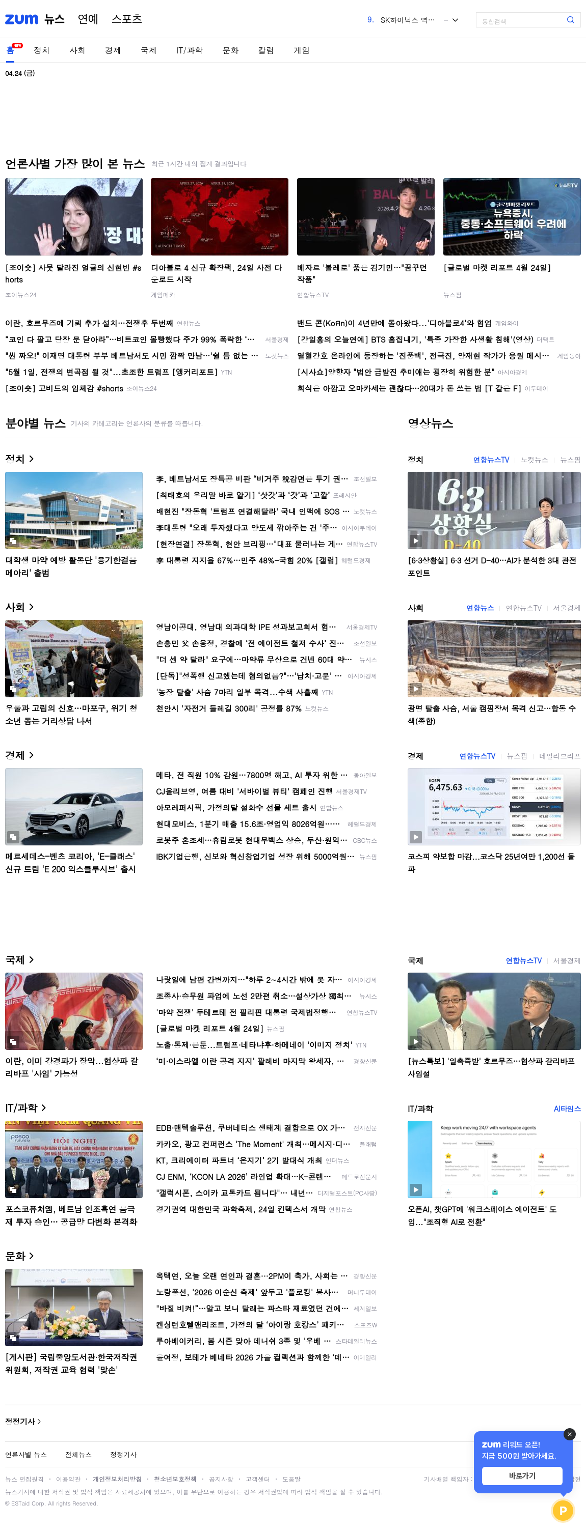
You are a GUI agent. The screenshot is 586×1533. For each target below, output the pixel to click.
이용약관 (68, 1478)
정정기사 (20, 1421)
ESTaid (20, 1503)
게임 (302, 50)
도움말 (291, 1478)
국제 (149, 50)
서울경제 (567, 608)
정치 (42, 50)
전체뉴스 (78, 1454)
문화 (230, 50)
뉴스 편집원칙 (24, 1478)
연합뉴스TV (313, 294)
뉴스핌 (452, 294)
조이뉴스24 (21, 294)
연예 (88, 19)
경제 (113, 50)
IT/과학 (189, 50)
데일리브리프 (560, 756)
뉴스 (54, 19)
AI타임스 (567, 1108)
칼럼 (266, 50)
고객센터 (258, 1478)
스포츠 (127, 19)
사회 (77, 50)
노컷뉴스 (534, 460)
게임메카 (163, 294)
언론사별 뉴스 (26, 1454)
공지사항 (221, 1478)
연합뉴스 (480, 608)
